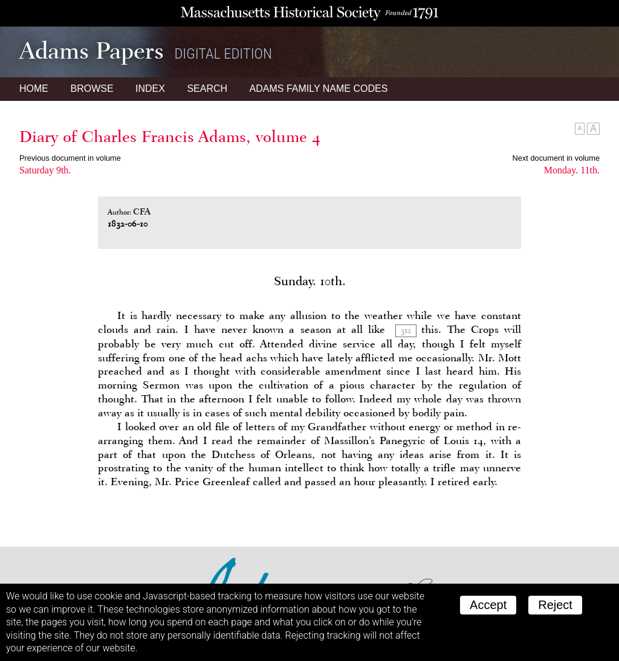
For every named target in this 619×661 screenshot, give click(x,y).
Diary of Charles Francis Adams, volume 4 (169, 136)
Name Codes (319, 88)
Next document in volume (556, 158)
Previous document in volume (70, 158)
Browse (91, 88)
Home (33, 88)
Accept (488, 604)
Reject (555, 604)
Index (150, 88)
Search (207, 88)
